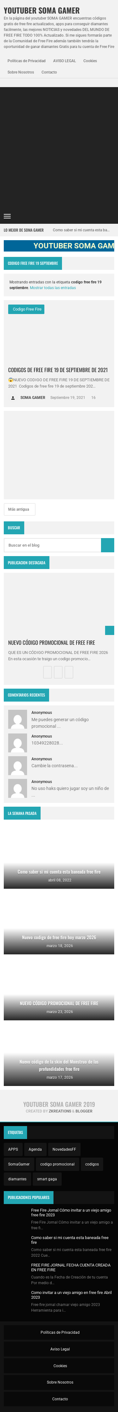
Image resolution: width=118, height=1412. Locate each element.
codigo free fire (27, 309)
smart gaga (47, 1179)
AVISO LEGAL (64, 61)
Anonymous (41, 712)
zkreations (60, 1111)
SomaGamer (19, 1164)
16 (93, 397)
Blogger (84, 1111)
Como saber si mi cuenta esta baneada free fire (81, 230)
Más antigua (19, 509)
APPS (13, 1149)
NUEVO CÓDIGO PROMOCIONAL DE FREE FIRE (51, 642)
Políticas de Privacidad (27, 61)
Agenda (35, 1149)
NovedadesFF (64, 1149)
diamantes (17, 1179)
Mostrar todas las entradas (53, 288)
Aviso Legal (59, 1349)
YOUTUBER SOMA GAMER (42, 10)
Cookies (90, 61)
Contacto (49, 72)
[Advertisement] (59, 146)
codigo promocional (57, 1164)
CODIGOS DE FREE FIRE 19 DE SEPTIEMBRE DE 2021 (58, 370)
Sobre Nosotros (21, 72)
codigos (92, 1164)
